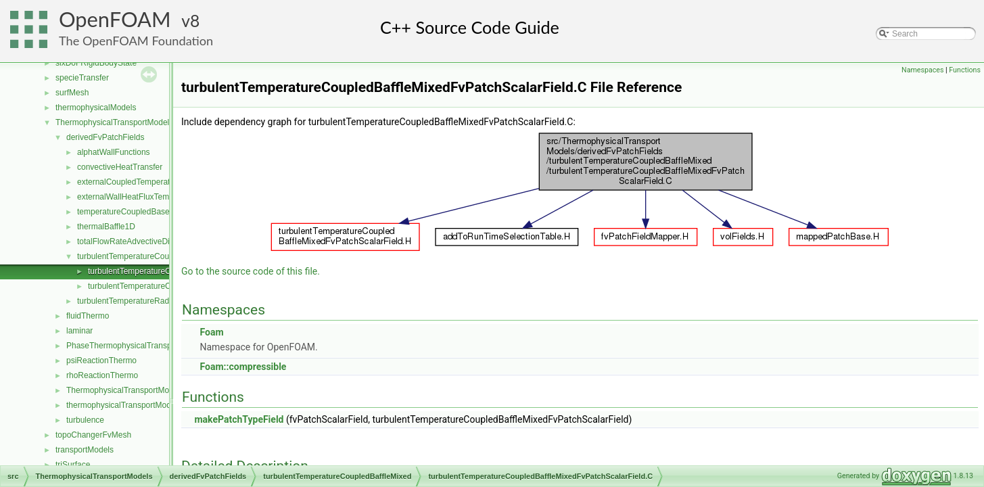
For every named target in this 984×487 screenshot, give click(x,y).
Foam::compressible (243, 366)
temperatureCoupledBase (123, 211)
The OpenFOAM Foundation (136, 40)
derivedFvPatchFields (105, 137)
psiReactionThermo (101, 360)
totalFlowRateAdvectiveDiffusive (135, 241)
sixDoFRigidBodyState (96, 63)
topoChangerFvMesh (93, 435)
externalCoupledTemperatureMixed (140, 182)
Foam (211, 332)
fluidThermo (87, 316)
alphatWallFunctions (113, 152)
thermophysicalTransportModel (121, 405)
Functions (965, 70)
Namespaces (922, 70)
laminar (79, 330)
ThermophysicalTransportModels (114, 122)
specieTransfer (82, 78)
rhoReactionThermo (102, 375)
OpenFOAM (115, 19)
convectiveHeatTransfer (119, 167)
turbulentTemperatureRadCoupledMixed (149, 301)
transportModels (84, 450)
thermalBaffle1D (106, 226)
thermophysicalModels (95, 107)
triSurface (72, 464)
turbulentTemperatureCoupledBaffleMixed (152, 256)
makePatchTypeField (238, 419)
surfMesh (72, 92)
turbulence (85, 420)
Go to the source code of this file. (250, 271)
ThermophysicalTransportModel (123, 390)
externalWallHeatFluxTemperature (138, 197)
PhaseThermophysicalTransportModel (134, 345)
